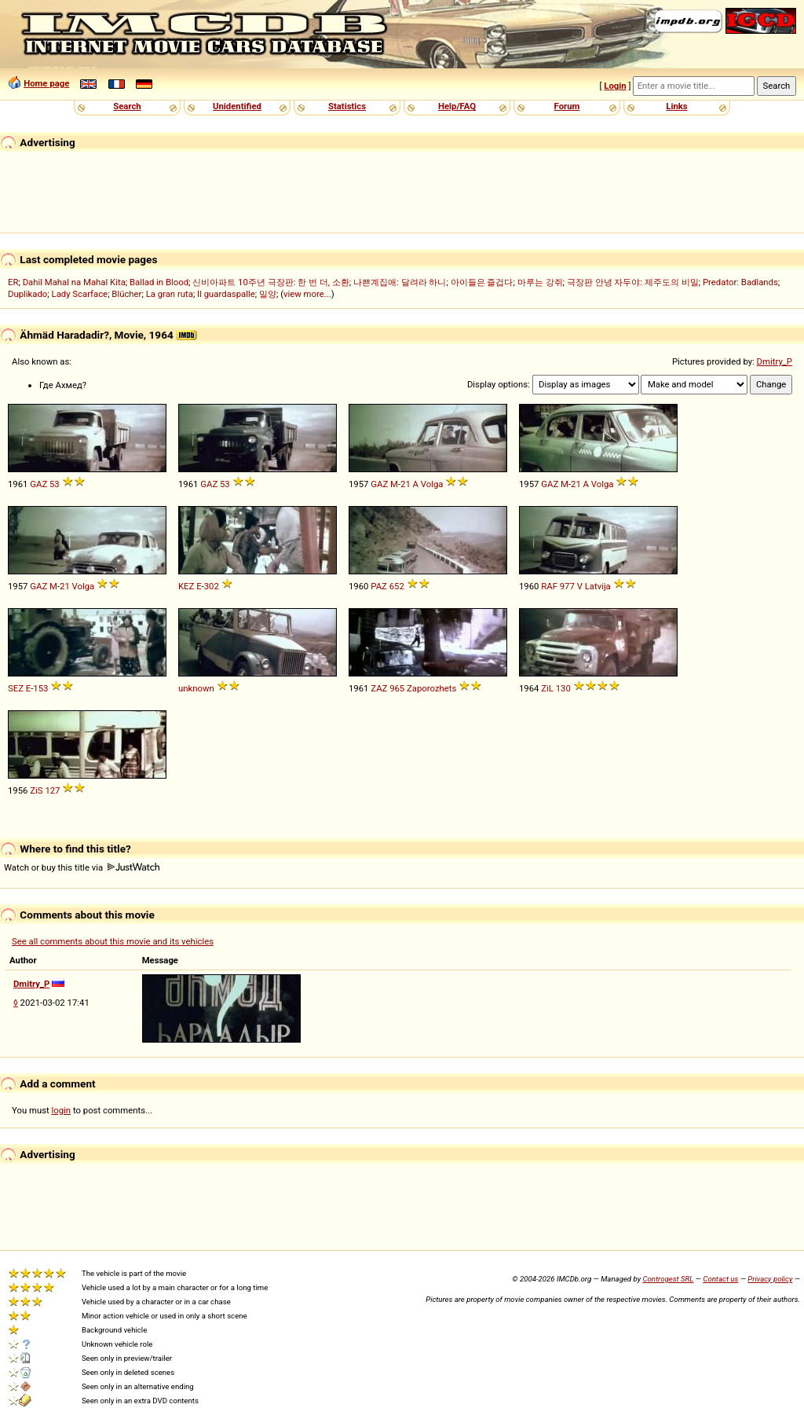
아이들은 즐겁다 (482, 282)
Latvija (598, 586)
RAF (549, 586)
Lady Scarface (80, 293)
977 (567, 586)
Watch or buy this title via (81, 867)
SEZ (16, 688)
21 (405, 484)
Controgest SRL (667, 1278)
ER (13, 282)
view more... (307, 293)
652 (396, 586)
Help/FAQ (457, 106)
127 (52, 790)
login (61, 1110)
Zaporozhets (431, 688)
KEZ (186, 586)
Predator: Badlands (740, 282)
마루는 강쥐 (540, 282)
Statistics (347, 106)
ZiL (547, 688)
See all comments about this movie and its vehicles (113, 941)
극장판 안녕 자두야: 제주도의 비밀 (633, 282)
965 (396, 688)
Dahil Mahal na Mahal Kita (74, 282)
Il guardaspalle (226, 293)
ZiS (36, 790)
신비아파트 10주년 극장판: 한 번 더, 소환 (270, 282)
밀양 (267, 293)
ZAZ (379, 688)
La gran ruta (169, 293)
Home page (46, 83)
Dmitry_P (774, 361)
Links (676, 106)
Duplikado (27, 293)
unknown (196, 688)
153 (40, 688)
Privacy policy (769, 1278)
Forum (567, 106)
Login (615, 85)
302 (211, 586)
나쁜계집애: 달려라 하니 (399, 282)
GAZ (38, 484)
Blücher (126, 293)
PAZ (379, 586)
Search (127, 106)
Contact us (720, 1278)
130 (563, 688)
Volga (432, 484)
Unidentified (237, 106)
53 (54, 484)
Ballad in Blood (159, 282)
